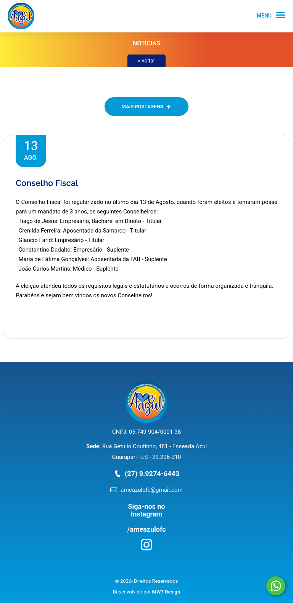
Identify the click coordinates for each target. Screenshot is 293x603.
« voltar (146, 61)
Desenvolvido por (146, 592)
